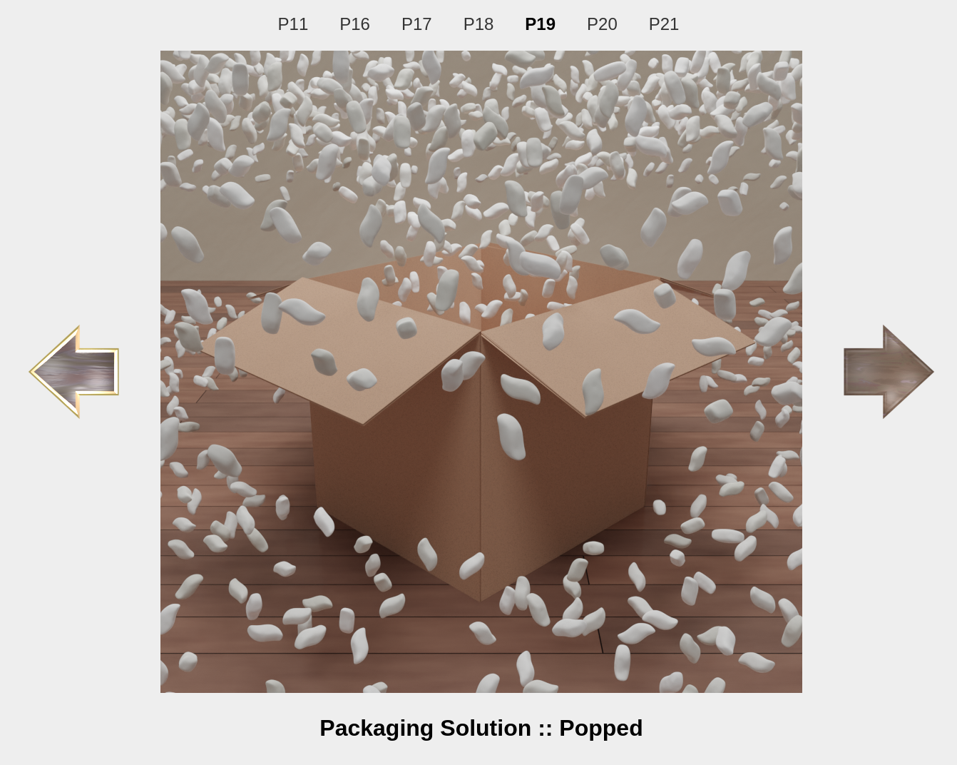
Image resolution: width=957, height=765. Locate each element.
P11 (293, 24)
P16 (354, 24)
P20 (602, 24)
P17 (416, 24)
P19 (540, 24)
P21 (664, 24)
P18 (479, 24)
